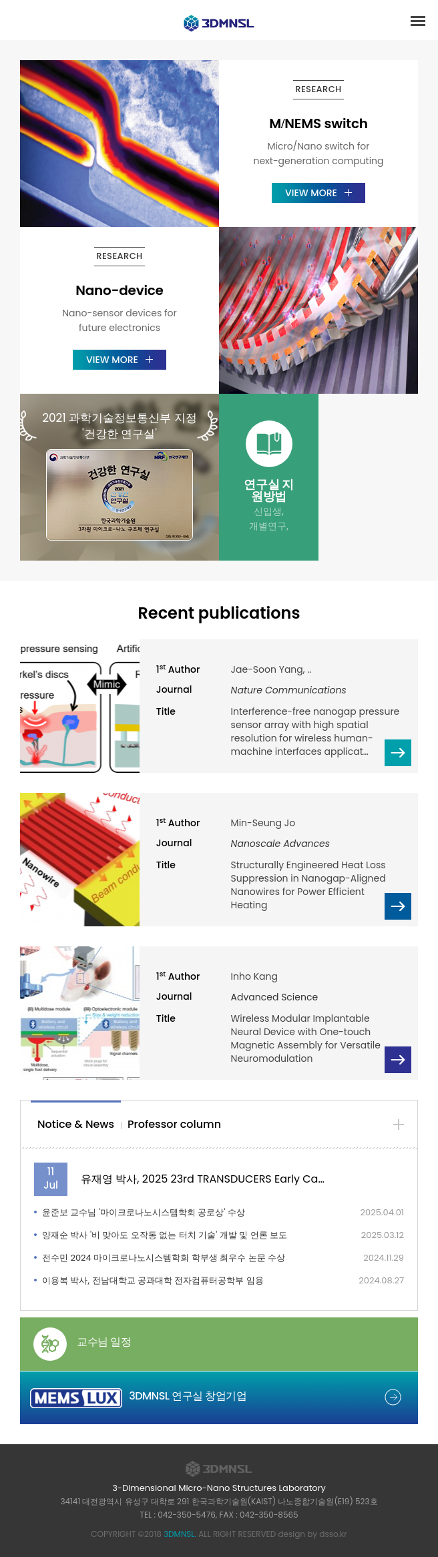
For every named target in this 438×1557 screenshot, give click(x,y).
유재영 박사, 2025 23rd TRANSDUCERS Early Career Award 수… (203, 1179)
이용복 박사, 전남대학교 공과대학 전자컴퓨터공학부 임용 (153, 1280)
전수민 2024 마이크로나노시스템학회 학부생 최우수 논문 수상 (163, 1257)
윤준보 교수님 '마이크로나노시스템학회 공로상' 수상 (143, 1212)
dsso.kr (333, 1534)
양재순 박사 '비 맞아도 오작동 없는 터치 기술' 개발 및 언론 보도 (164, 1235)
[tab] (76, 1125)
